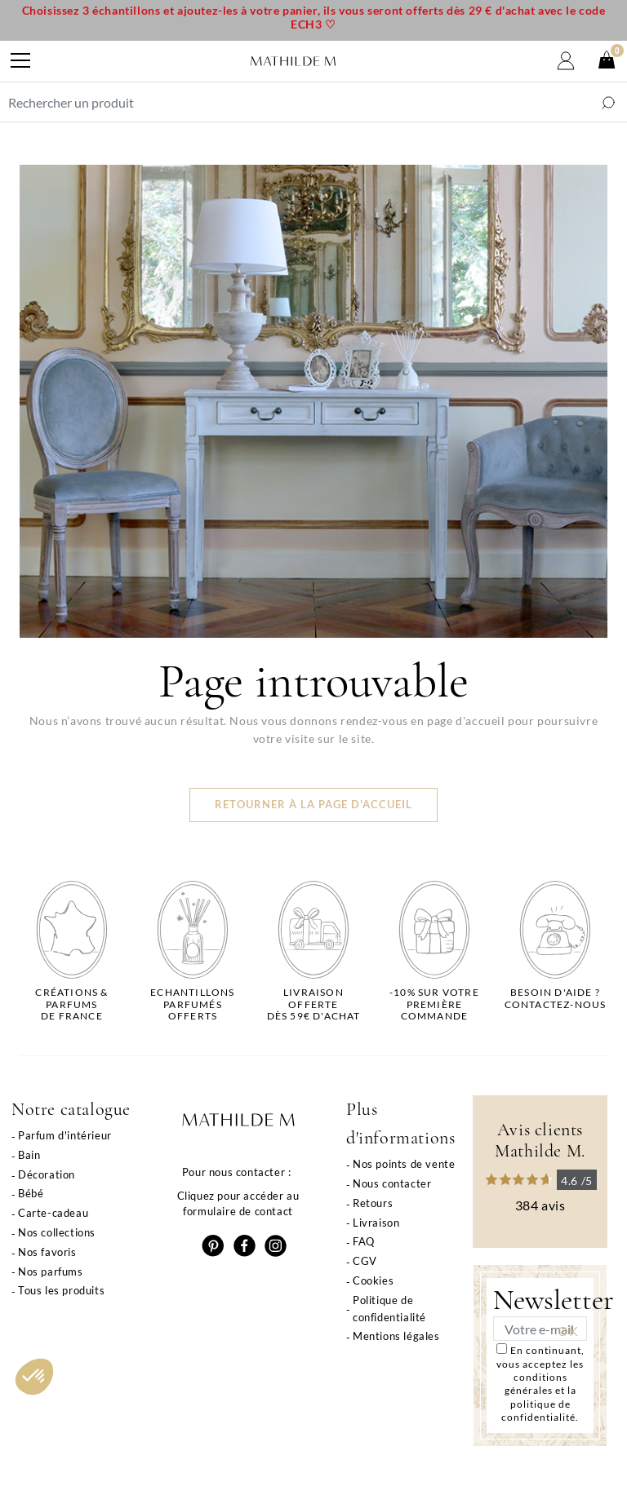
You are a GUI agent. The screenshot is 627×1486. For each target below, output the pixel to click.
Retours (373, 1203)
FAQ (364, 1241)
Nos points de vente (404, 1163)
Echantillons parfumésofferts (192, 1004)
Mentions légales (396, 1335)
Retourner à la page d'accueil (313, 804)
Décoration (46, 1174)
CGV (365, 1260)
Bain (29, 1154)
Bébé (30, 1193)
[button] (34, 1376)
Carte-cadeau (53, 1212)
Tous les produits (61, 1290)
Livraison (376, 1222)
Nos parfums (50, 1271)
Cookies (373, 1280)
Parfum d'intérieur (65, 1135)
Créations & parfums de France (71, 1004)
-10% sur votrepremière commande (434, 1004)
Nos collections (57, 1232)
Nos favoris (47, 1251)
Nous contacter (392, 1183)
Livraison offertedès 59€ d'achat (314, 1004)
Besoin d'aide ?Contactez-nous (556, 998)
